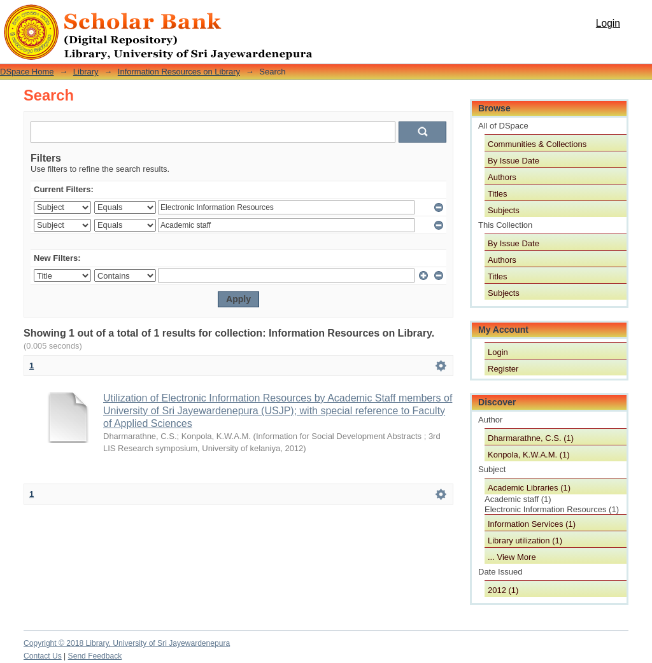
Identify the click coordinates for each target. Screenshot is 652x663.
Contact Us (43, 656)
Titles (497, 194)
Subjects (504, 210)
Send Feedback (95, 656)
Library (86, 71)
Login (608, 23)
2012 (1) (503, 590)
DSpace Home (27, 71)
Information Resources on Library (179, 71)
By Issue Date (513, 160)
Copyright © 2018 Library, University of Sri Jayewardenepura (127, 643)
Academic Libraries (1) (529, 487)
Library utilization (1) (525, 540)
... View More (512, 557)
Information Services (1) (532, 524)
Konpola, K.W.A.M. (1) (529, 454)
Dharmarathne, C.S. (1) (531, 438)
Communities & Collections (537, 144)
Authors (502, 177)
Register (503, 368)
